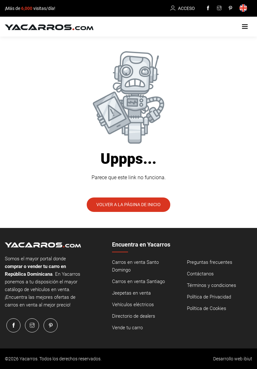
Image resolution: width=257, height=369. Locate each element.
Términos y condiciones (211, 285)
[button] (244, 27)
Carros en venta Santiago (138, 281)
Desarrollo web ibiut (232, 358)
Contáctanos (200, 274)
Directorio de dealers (133, 316)
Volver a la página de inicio (128, 204)
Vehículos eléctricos (133, 304)
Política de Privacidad (209, 297)
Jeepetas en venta (131, 293)
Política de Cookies (206, 308)
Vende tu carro (127, 328)
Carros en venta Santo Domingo (135, 266)
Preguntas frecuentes (209, 262)
